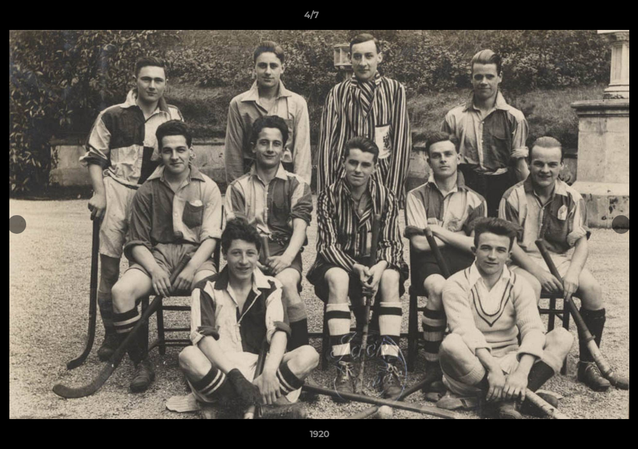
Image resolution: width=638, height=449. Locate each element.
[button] (585, 18)
